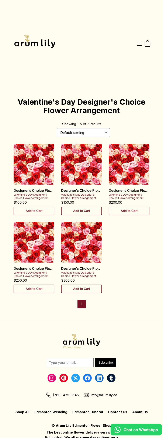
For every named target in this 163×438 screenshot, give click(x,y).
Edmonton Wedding (50, 412)
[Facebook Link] (87, 378)
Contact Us (117, 412)
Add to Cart (34, 211)
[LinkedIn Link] (99, 378)
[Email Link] (100, 395)
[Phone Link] (62, 395)
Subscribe (106, 362)
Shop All (22, 412)
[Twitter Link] (75, 378)
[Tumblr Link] (111, 378)
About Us (140, 412)
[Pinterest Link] (63, 378)
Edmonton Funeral (87, 412)
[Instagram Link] (52, 378)
